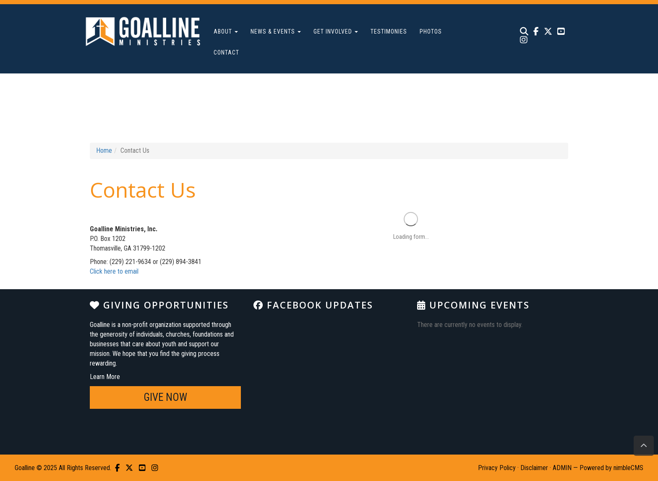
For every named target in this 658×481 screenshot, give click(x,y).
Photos (431, 31)
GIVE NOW (165, 397)
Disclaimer (534, 468)
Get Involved (335, 31)
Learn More (105, 377)
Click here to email (114, 271)
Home (104, 150)
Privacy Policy (497, 468)
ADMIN (562, 468)
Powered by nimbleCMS (611, 468)
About (226, 31)
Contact (226, 52)
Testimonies (389, 31)
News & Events (276, 31)
